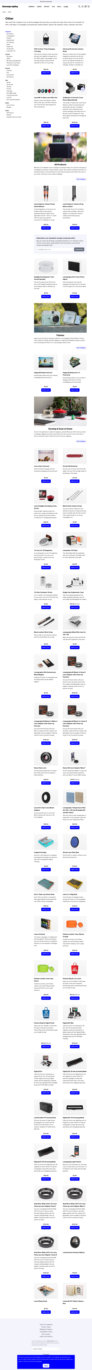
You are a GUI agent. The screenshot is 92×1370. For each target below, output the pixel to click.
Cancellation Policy (46, 1332)
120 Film (9, 86)
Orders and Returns (46, 1336)
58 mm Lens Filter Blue (71, 852)
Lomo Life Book (39, 934)
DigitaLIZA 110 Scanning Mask (73, 1118)
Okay (46, 1366)
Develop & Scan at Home (14, 117)
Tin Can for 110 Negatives (43, 550)
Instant (47, 6)
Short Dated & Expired (13, 99)
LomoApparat (11, 36)
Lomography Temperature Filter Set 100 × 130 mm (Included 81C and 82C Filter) (74, 810)
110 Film (9, 89)
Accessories (10, 49)
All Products (10, 77)
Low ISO (9, 97)
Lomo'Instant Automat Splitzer (74, 1252)
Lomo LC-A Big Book (70, 894)
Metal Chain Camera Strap (72, 506)
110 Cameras (10, 42)
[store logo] (10, 6)
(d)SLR (8, 58)
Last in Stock (10, 105)
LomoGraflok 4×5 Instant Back (45, 1118)
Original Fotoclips (40, 852)
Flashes (9, 115)
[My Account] (82, 6)
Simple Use (10, 46)
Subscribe (79, 249)
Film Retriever (70, 466)
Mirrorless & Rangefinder (14, 60)
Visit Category (81, 179)
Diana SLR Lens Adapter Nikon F (74, 768)
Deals (59, 6)
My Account (46, 1334)
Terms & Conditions (46, 1324)
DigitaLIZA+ (38, 1071)
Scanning (9, 91)
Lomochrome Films (12, 95)
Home (4, 12)
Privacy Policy (46, 1327)
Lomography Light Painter (72, 1162)
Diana (8, 44)
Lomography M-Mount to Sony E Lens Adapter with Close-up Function (74, 674)
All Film (9, 82)
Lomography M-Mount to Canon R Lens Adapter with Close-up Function (75, 723)
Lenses (39, 6)
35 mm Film (10, 84)
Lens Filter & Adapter (13, 65)
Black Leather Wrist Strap (43, 632)
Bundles (9, 107)
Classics (9, 38)
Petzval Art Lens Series (13, 63)
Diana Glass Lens (40, 768)
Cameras (31, 6)
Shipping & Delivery (46, 1329)
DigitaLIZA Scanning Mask (75, 1071)
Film (53, 6)
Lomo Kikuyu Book (40, 1301)
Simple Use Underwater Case (73, 592)
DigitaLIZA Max (68, 1023)
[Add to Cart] (46, 73)
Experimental (10, 40)
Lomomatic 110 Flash (70, 550)
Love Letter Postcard (41, 466)
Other (66, 6)
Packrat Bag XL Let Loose (72, 978)
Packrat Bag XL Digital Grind (44, 1023)
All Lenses (9, 56)
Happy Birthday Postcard (43, 373)
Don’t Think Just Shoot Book (44, 894)
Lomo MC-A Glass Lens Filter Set (45, 97)
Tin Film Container (43, 592)
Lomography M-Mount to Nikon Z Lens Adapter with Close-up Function (45, 723)
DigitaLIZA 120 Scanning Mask (45, 1162)
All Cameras (10, 34)
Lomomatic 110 (11, 51)
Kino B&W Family (11, 93)
